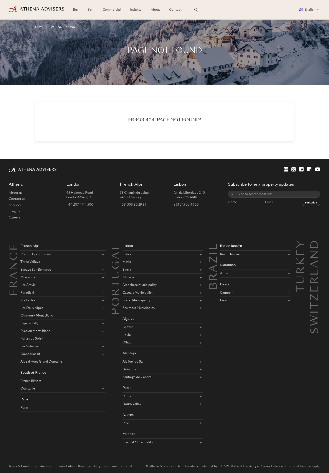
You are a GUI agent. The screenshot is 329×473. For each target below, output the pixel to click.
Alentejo (129, 353)
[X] (293, 169)
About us (15, 192)
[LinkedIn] (309, 169)
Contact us (17, 198)
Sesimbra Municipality (138, 308)
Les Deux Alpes (31, 308)
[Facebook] (301, 169)
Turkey (301, 244)
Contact (175, 9)
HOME (39, 27)
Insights (135, 9)
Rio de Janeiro (231, 246)
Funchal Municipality (137, 442)
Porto (127, 388)
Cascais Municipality (137, 292)
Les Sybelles (29, 346)
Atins (224, 273)
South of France (33, 373)
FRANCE (15, 269)
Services (15, 205)
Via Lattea (28, 300)
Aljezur (127, 327)
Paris (24, 399)
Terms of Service (299, 466)
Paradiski (27, 292)
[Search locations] (196, 9)
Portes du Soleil (31, 338)
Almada (128, 277)
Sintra (126, 269)
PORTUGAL (117, 279)
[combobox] (277, 194)
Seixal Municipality (136, 300)
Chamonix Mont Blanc (36, 315)
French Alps (29, 246)
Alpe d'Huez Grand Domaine (41, 361)
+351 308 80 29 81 (133, 204)
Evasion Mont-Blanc (35, 331)
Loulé (126, 334)
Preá (223, 300)
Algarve (128, 319)
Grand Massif (30, 354)
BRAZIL (214, 266)
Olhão (127, 342)
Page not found (62, 27)
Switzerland (315, 244)
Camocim (227, 292)
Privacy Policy (65, 466)
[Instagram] (286, 169)
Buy (76, 9)
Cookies (45, 466)
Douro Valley (131, 404)
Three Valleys (30, 261)
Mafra (126, 261)
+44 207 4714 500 (79, 204)
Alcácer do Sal (133, 361)
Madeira (128, 434)
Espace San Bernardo (35, 269)
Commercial (112, 9)
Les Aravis (28, 284)
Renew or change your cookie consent (105, 466)
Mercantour (29, 277)
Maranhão (228, 265)
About (155, 9)
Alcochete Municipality (139, 284)
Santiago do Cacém (136, 377)
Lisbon (127, 246)
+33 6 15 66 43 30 (186, 204)
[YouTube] (317, 169)
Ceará (224, 284)
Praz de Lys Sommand (36, 254)
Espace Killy (29, 323)
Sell (90, 9)
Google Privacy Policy (264, 466)
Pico (125, 423)
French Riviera (30, 381)
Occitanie (27, 388)
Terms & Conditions (23, 466)
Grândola (129, 369)
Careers (14, 217)
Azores (128, 415)
